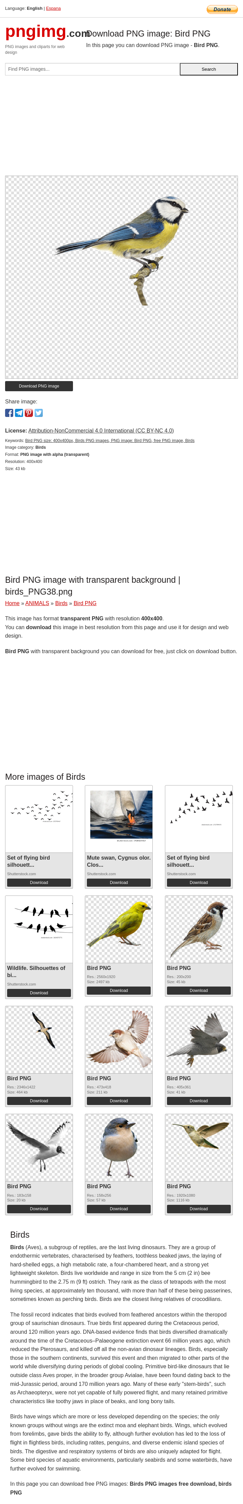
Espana (53, 8)
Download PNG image (39, 386)
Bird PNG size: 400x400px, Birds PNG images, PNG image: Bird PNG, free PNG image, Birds (109, 440)
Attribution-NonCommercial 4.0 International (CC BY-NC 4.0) (101, 431)
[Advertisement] (121, 128)
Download (39, 882)
